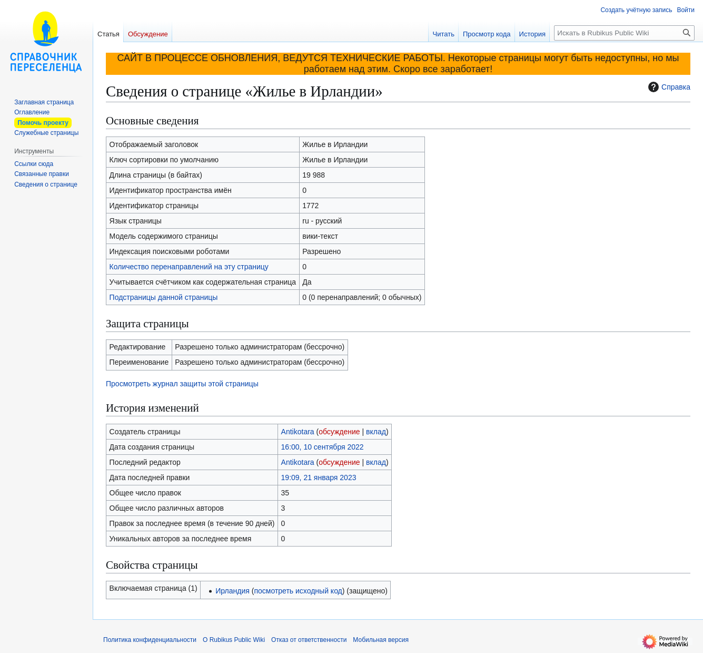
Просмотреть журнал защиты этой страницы (182, 383)
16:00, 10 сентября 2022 (322, 447)
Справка (668, 87)
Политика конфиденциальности (149, 640)
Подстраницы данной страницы (164, 297)
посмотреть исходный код (298, 591)
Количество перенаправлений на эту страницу (189, 266)
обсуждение (339, 431)
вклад (376, 431)
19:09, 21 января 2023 (319, 477)
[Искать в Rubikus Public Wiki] (624, 33)
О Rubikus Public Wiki (234, 640)
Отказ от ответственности (308, 640)
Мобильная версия (381, 640)
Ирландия (232, 591)
